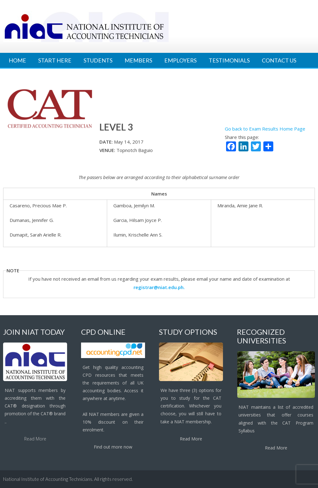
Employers (180, 60)
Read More (35, 439)
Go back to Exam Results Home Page (265, 129)
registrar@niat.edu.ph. (159, 287)
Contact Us (279, 60)
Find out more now (113, 447)
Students (98, 60)
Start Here (54, 60)
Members (138, 60)
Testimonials (229, 60)
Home (17, 60)
